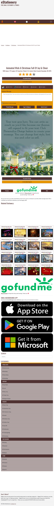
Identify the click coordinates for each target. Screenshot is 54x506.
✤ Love (4, 388)
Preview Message (9, 107)
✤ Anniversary (5, 368)
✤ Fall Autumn (5, 449)
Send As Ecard (44, 107)
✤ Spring (4, 442)
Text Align (42, 87)
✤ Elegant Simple (6, 398)
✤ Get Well (5, 384)
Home (2, 45)
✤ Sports (4, 469)
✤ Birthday (5, 371)
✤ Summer (4, 445)
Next (47, 191)
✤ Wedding (5, 378)
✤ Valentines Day (6, 408)
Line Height (34, 87)
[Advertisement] (36, 9)
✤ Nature (4, 466)
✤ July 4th (4, 425)
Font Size (26, 87)
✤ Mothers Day (6, 418)
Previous (7, 191)
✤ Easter (4, 415)
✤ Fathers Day (5, 422)
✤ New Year (5, 405)
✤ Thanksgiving (6, 432)
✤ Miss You (5, 391)
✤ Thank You (5, 395)
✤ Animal (4, 459)
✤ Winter (4, 452)
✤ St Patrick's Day (6, 412)
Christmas (13, 45)
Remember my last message (9, 103)
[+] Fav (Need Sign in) (27, 82)
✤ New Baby (5, 375)
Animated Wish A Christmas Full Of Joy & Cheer (29, 45)
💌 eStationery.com (29, 175)
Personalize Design (27, 78)
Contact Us (13, 503)
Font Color (17, 87)
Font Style (9, 87)
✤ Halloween (5, 429)
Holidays (7, 45)
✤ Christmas (5, 436)
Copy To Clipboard (27, 107)
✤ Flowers (4, 462)
